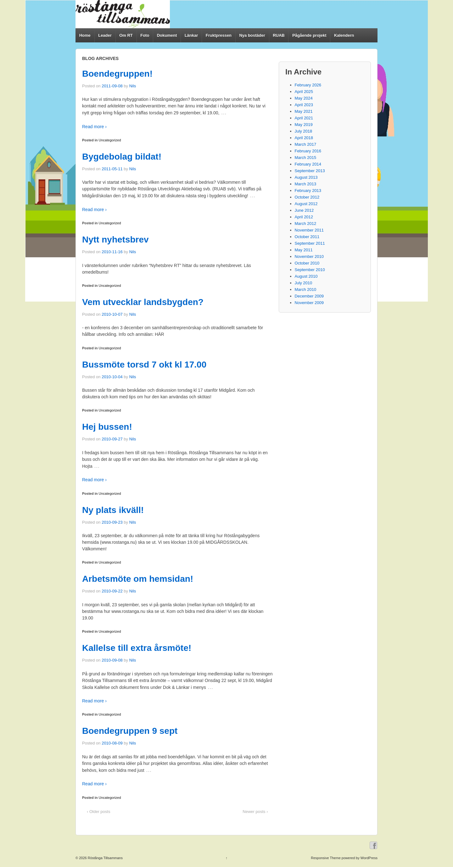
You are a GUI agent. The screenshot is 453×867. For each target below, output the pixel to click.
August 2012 (306, 203)
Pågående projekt (309, 35)
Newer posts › (255, 811)
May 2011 (304, 250)
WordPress (369, 858)
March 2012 (305, 223)
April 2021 (304, 118)
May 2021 (304, 111)
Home (85, 35)
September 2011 (310, 243)
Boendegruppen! (117, 74)
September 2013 (310, 170)
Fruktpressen (219, 35)
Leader (105, 35)
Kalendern (344, 35)
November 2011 (309, 230)
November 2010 (309, 256)
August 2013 (306, 177)
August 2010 (306, 276)
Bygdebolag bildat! (121, 156)
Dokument (167, 35)
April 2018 (304, 137)
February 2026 (308, 85)
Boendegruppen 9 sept (129, 731)
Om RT (126, 35)
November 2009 (309, 302)
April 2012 (304, 217)
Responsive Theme (326, 858)
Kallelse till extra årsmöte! (136, 648)
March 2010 (305, 289)
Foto (144, 35)
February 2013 (308, 190)
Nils (132, 86)
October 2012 (307, 197)
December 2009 (309, 296)
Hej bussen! (107, 427)
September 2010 (310, 269)
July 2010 (303, 283)
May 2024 (304, 98)
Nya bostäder (252, 35)
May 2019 (304, 124)
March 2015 (305, 157)
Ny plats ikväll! (113, 510)
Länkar (191, 35)
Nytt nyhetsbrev (115, 239)
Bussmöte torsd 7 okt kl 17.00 (144, 364)
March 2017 (305, 144)
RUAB (279, 35)
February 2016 (308, 151)
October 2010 (307, 263)
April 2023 (304, 104)
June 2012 (304, 210)
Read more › (94, 126)
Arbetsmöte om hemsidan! (137, 579)
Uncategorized (110, 140)
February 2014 (308, 164)
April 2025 (304, 91)
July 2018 (303, 131)
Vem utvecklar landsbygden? (143, 302)
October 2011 (307, 236)
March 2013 (305, 184)
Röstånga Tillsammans (105, 858)
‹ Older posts (98, 811)
